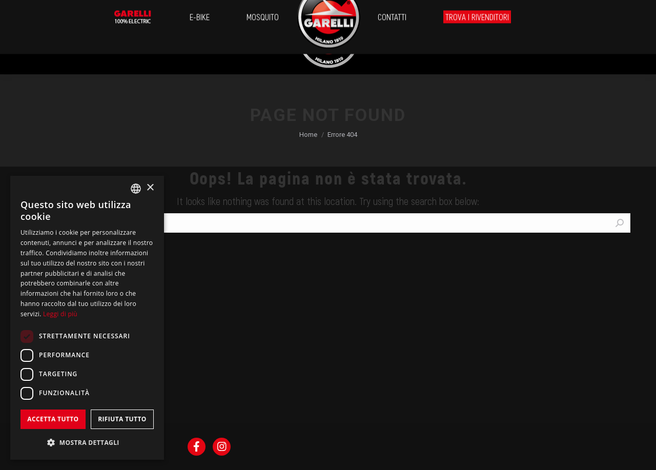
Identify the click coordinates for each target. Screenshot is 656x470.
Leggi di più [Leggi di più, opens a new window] (60, 314)
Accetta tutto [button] (52, 419)
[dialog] (87, 318)
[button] (87, 442)
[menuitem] (42, 37)
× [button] (150, 188)
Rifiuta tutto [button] (122, 419)
